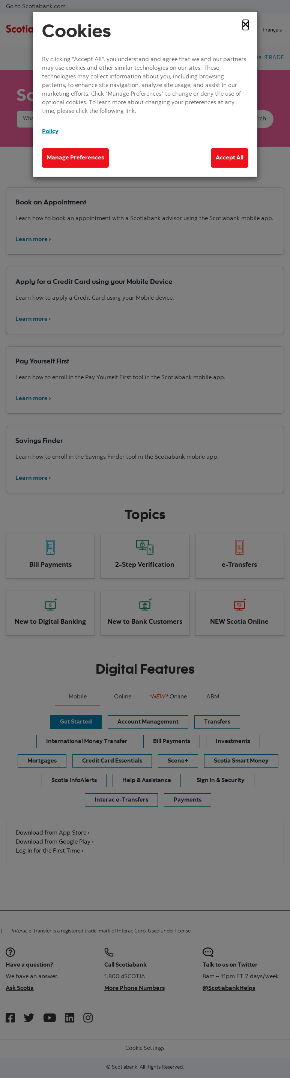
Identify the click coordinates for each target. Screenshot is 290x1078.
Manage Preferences (75, 158)
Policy (50, 132)
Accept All (229, 158)
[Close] (245, 25)
